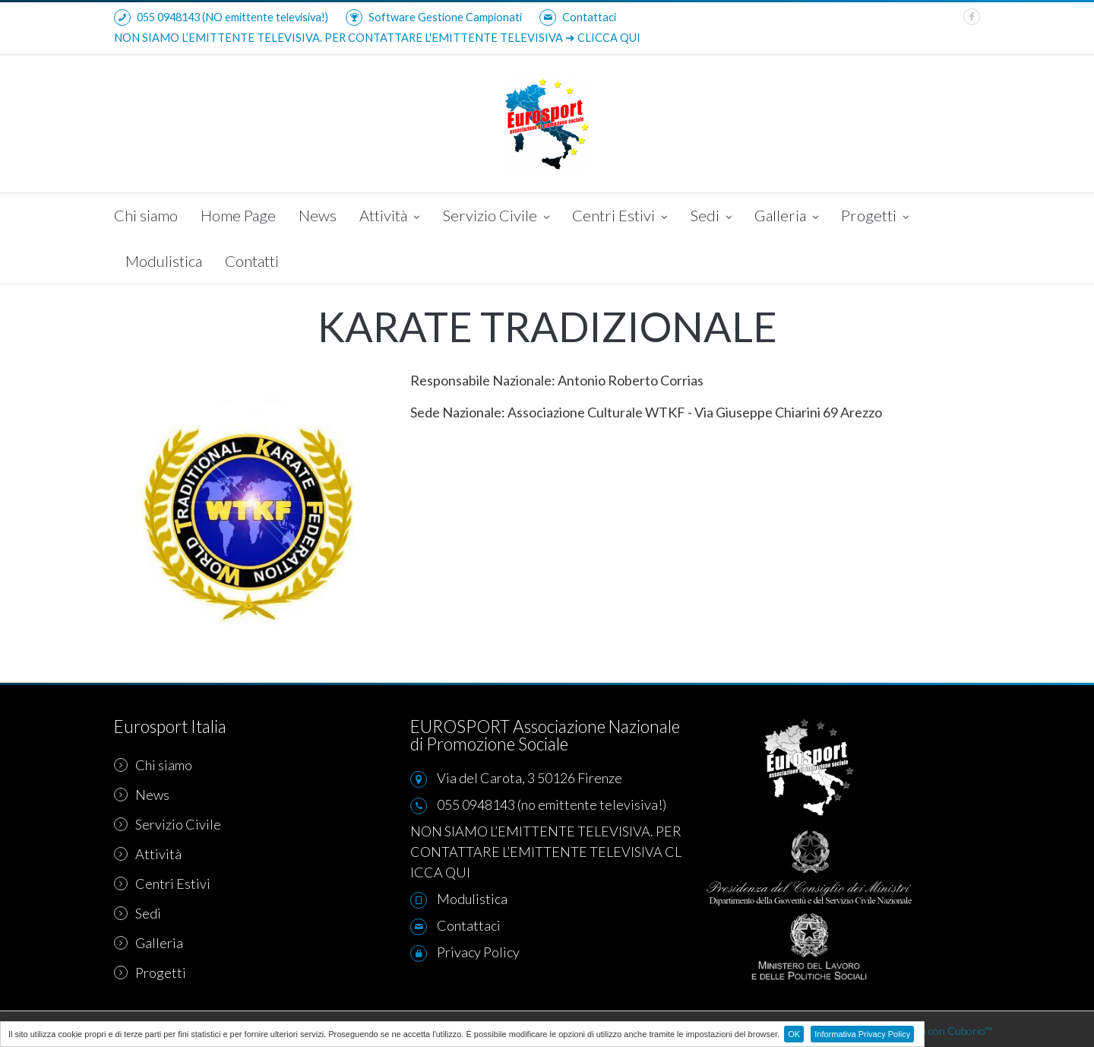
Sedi (711, 216)
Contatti (252, 261)
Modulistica (163, 261)
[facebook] (971, 16)
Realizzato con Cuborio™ (936, 1030)
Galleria (786, 216)
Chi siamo (146, 215)
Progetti (875, 216)
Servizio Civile (495, 216)
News (318, 215)
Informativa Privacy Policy (862, 1034)
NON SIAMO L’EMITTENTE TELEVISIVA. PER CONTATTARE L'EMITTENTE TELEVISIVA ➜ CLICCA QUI (377, 37)
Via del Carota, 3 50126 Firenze (529, 777)
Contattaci (577, 17)
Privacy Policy (478, 952)
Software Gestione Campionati (434, 17)
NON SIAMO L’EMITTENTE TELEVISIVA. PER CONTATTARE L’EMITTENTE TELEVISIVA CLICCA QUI (545, 851)
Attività (389, 216)
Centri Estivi (619, 216)
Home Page (238, 215)
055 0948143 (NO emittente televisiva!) (221, 17)
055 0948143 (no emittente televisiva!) (551, 804)
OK (794, 1034)
